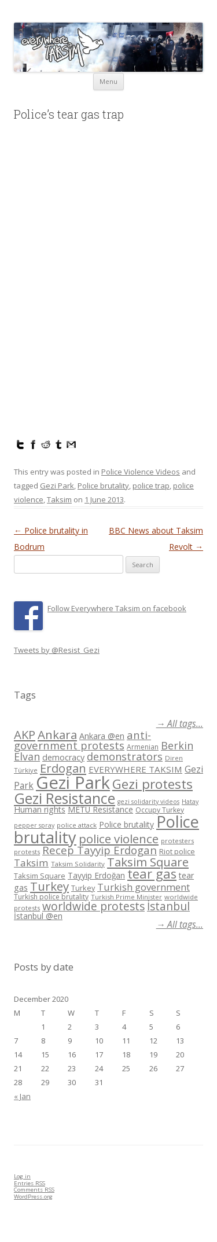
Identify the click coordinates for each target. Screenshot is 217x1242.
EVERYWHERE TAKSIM (135, 769)
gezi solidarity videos (148, 802)
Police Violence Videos (140, 471)
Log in (22, 1176)
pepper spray (34, 825)
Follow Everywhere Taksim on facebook (116, 608)
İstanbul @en (38, 915)
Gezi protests (152, 784)
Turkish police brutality (51, 897)
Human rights (39, 809)
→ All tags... (179, 724)
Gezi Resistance (64, 798)
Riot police (177, 851)
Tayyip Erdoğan (96, 875)
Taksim (59, 499)
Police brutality (103, 485)
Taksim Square (148, 862)
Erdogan (63, 768)
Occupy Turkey (159, 810)
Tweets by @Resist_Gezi (57, 650)
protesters (177, 840)
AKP (24, 734)
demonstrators (125, 756)
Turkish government (143, 887)
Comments (34, 1189)
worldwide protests (93, 906)
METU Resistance (100, 809)
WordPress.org (33, 1196)
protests (27, 851)
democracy (63, 757)
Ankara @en (101, 735)
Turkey (49, 886)
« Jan (22, 1096)
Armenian (143, 747)
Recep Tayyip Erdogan (99, 850)
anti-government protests (82, 739)
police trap (151, 485)
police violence (119, 839)
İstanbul (168, 906)
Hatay (190, 802)
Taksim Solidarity (78, 863)
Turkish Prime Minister (126, 896)
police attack (77, 825)
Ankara (57, 734)
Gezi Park (57, 485)
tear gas (151, 873)
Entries (29, 1183)
